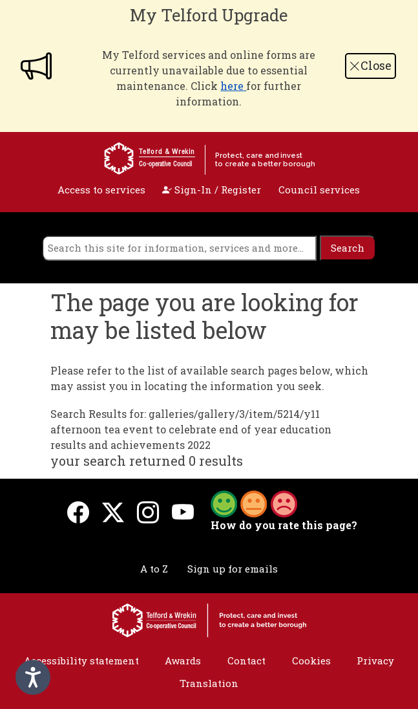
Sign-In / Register (211, 189)
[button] (254, 502)
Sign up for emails (232, 568)
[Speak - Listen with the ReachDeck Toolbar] (33, 677)
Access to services (101, 189)
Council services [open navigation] (319, 189)
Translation (209, 683)
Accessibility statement (81, 660)
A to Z (154, 568)
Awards (183, 660)
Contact (246, 660)
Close (370, 65)
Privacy (375, 660)
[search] (179, 248)
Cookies (311, 660)
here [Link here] (233, 86)
